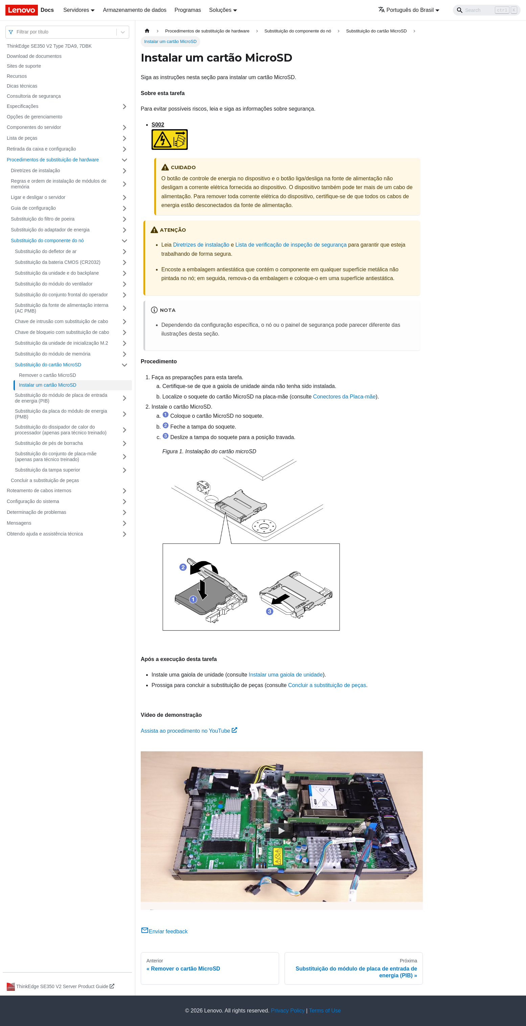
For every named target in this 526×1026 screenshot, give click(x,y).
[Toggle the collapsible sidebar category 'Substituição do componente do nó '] (124, 240)
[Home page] (147, 31)
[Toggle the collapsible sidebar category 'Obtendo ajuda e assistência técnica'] (124, 534)
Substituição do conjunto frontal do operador (61, 294)
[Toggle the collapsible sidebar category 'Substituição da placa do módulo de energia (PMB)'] (124, 414)
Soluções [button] (220, 10)
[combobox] (17, 32)
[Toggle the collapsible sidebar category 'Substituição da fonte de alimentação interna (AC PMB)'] (124, 308)
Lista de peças (22, 138)
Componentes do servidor (34, 127)
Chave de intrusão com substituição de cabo (61, 321)
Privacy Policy (288, 1010)
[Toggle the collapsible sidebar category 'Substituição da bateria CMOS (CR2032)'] (124, 262)
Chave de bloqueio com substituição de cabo (62, 332)
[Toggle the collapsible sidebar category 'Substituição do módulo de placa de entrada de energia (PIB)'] (124, 398)
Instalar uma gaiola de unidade (286, 675)
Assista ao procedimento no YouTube (189, 731)
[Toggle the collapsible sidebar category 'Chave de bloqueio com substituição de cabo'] (124, 332)
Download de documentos (34, 56)
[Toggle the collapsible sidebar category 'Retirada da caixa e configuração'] (124, 149)
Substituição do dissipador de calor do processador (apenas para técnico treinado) (61, 430)
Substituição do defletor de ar (45, 251)
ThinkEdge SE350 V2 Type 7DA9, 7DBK (49, 46)
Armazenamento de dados (134, 10)
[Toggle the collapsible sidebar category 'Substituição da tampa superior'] (124, 470)
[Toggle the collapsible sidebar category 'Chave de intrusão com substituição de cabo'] (124, 321)
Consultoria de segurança (34, 96)
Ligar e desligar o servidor (38, 197)
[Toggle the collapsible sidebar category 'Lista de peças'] (124, 138)
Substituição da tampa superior (47, 470)
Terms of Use (325, 1010)
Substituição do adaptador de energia (50, 229)
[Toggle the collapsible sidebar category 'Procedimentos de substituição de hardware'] (124, 160)
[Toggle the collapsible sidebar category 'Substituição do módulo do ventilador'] (124, 284)
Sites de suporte (24, 66)
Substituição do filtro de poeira (42, 219)
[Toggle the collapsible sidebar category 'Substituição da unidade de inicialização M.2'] (124, 343)
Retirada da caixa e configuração (41, 149)
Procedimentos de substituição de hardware (53, 159)
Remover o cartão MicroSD (47, 375)
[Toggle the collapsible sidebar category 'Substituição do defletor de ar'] (124, 251)
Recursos (17, 76)
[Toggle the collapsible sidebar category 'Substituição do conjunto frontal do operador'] (124, 295)
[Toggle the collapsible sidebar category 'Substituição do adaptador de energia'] (124, 230)
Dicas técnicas (22, 86)
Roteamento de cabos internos (39, 490)
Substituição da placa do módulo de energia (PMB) (61, 414)
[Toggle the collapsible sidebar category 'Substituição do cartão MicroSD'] (124, 365)
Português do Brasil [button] (406, 10)
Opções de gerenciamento (34, 116)
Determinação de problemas (36, 512)
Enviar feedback (164, 931)
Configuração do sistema (33, 501)
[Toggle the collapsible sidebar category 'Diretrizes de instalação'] (124, 170)
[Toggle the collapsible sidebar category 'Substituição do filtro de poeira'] (124, 219)
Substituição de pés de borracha (49, 443)
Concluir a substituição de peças (45, 480)
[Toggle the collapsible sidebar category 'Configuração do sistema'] (124, 501)
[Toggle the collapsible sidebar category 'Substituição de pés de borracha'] (124, 443)
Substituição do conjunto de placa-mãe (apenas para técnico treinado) (55, 456)
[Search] (487, 10)
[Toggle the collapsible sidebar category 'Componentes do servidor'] (124, 127)
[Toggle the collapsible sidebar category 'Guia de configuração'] (124, 208)
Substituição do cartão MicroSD (48, 364)
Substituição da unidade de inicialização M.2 (61, 343)
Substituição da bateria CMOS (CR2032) (57, 262)
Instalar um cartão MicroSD (47, 385)
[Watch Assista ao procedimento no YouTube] (282, 830)
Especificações (22, 106)
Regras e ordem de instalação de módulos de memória (59, 184)
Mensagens (19, 523)
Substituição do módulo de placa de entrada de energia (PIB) (61, 398)
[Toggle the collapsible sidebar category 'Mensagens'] (124, 523)
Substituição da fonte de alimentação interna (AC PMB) (61, 308)
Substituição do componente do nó (47, 240)
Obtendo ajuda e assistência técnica (45, 534)
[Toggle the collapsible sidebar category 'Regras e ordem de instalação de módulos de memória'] (124, 184)
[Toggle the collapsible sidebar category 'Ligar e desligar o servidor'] (124, 197)
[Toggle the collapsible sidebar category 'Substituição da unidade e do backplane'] (124, 273)
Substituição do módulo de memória (52, 354)
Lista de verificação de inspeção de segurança (291, 245)
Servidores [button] (76, 10)
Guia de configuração (33, 208)
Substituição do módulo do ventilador (54, 284)
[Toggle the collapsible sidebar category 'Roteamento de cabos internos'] (124, 490)
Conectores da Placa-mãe (344, 397)
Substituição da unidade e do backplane (57, 273)
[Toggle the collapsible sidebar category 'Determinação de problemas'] (124, 512)
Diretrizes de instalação (35, 170)
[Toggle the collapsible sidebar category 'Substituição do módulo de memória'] (124, 354)
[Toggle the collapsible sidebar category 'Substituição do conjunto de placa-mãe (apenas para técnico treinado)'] (124, 457)
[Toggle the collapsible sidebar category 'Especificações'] (124, 106)
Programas (188, 10)
